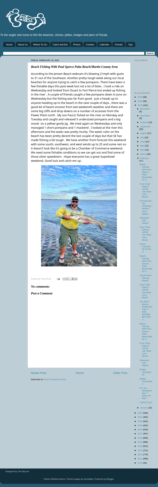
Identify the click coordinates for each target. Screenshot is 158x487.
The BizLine (23, 471)
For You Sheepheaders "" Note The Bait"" (146, 393)
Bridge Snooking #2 (145, 372)
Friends (119, 44)
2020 (140, 421)
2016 (140, 438)
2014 (140, 446)
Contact (90, 44)
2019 (140, 425)
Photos (77, 44)
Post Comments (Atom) (55, 379)
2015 (140, 442)
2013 (140, 450)
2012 (140, 454)
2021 (140, 417)
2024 (140, 101)
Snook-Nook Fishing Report (145, 278)
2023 (140, 105)
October (144, 122)
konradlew (88, 479)
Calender (104, 44)
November (145, 115)
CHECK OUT (146, 402)
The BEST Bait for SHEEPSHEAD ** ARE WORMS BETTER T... (146, 310)
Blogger (110, 479)
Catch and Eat (60, 44)
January (144, 408)
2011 (140, 458)
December (145, 109)
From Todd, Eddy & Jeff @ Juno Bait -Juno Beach (146, 190)
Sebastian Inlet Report (144, 220)
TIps (130, 44)
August (143, 133)
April (142, 150)
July (142, 137)
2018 (140, 429)
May (142, 146)
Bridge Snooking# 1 (146, 381)
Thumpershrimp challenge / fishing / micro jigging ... (146, 207)
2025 (140, 97)
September (145, 126)
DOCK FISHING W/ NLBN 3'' (145, 248)
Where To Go (40, 44)
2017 (140, 433)
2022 (140, 413)
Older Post (120, 373)
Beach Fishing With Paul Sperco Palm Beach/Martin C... (146, 172)
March (143, 154)
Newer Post (38, 373)
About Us (23, 44)
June (142, 141)
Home (9, 44)
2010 (140, 463)
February (144, 158)
